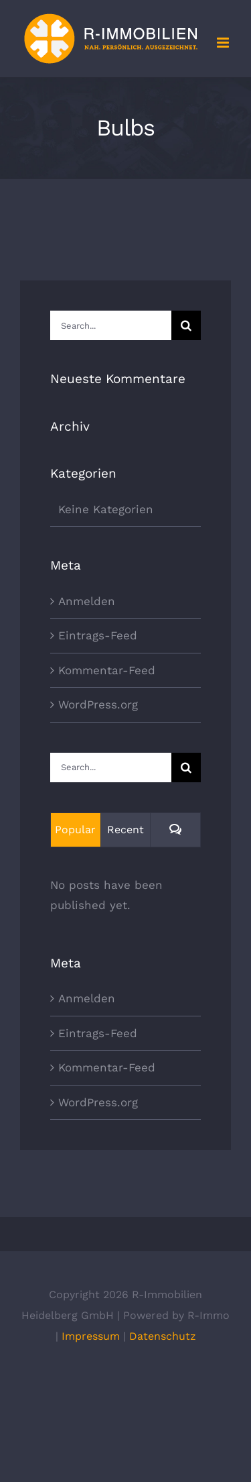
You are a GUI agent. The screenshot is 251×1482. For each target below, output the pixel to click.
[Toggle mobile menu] (224, 43)
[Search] (186, 325)
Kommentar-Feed (106, 670)
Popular (75, 829)
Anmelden (86, 601)
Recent (125, 829)
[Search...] (110, 325)
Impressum (91, 1336)
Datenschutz (162, 1336)
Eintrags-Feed (97, 635)
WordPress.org (98, 704)
